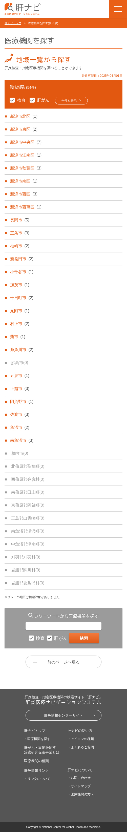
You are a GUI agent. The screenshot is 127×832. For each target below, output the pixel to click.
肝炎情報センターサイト (63, 715)
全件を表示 (69, 100)
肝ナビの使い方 (80, 731)
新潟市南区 (23, 181)
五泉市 (19, 375)
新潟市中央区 (25, 142)
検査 (41, 638)
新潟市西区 (23, 194)
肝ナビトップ (13, 23)
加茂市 (19, 285)
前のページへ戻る (63, 662)
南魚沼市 (21, 440)
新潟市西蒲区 (25, 207)
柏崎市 (19, 246)
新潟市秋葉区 (25, 168)
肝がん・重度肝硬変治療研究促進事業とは (41, 750)
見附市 (19, 311)
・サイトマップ (79, 786)
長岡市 (19, 220)
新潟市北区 (23, 116)
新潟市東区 (23, 129)
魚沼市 (19, 427)
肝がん (61, 638)
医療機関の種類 (36, 761)
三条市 (19, 233)
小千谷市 (21, 272)
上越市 (19, 388)
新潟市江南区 (25, 155)
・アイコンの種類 (81, 739)
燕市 (17, 337)
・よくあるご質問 (81, 747)
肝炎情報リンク (36, 770)
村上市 (19, 324)
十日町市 (21, 298)
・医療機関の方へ (81, 794)
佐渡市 (19, 414)
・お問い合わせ (79, 778)
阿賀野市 (21, 401)
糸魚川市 (21, 349)
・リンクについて (37, 779)
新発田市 (21, 259)
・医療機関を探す (37, 739)
